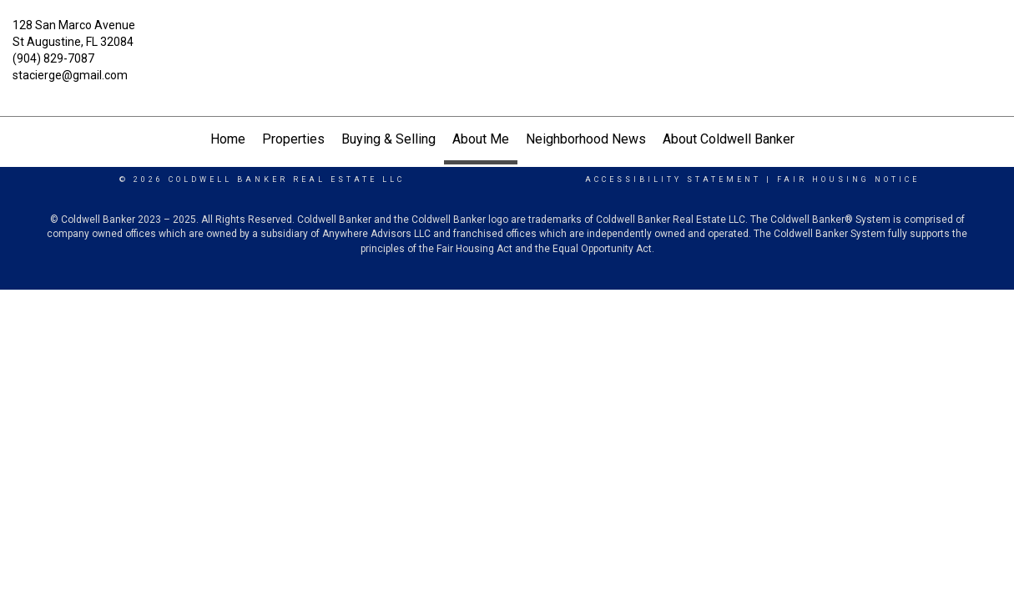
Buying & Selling (388, 139)
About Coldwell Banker (729, 139)
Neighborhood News (586, 139)
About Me (480, 139)
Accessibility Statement (673, 179)
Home (227, 139)
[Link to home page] (507, 35)
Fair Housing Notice (848, 179)
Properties (293, 139)
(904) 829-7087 (53, 58)
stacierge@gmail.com (70, 75)
